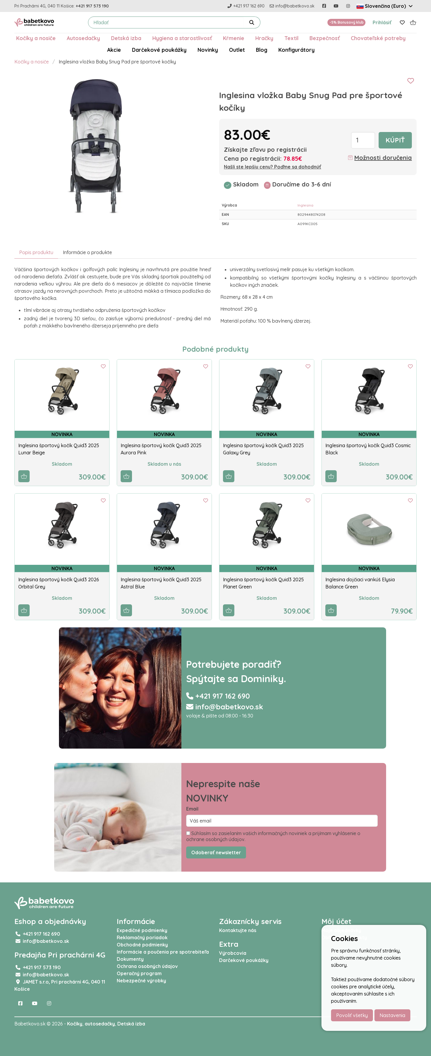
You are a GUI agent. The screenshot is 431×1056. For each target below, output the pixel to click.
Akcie (114, 49)
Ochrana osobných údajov (147, 966)
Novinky (208, 49)
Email (192, 809)
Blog (261, 49)
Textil (291, 38)
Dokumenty (130, 959)
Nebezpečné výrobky (141, 981)
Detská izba (126, 38)
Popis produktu (36, 252)
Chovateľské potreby (378, 38)
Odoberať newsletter (216, 852)
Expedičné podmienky (142, 930)
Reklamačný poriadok (142, 937)
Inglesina (305, 205)
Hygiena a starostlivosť (182, 38)
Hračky (264, 38)
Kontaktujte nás (237, 930)
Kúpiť (395, 140)
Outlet (237, 49)
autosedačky (100, 1024)
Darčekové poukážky (159, 49)
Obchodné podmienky (142, 945)
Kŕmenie (233, 38)
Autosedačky (83, 38)
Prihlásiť (382, 22)
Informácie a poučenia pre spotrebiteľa (163, 952)
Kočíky (74, 1024)
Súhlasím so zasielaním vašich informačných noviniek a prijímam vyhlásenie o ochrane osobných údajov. (273, 836)
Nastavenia (392, 1015)
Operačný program (139, 973)
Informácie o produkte (87, 252)
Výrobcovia (232, 953)
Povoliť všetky (352, 1015)
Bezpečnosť (324, 38)
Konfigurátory (296, 49)
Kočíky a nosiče (36, 38)
